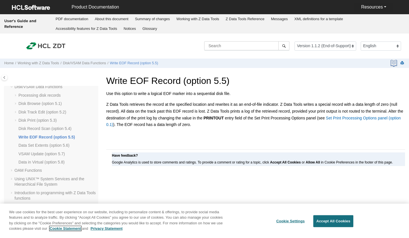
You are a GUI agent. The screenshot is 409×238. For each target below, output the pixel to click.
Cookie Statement (65, 231)
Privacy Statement (107, 231)
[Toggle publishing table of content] (4, 77)
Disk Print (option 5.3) (37, 120)
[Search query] (246, 45)
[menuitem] (71, 19)
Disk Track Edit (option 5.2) (42, 112)
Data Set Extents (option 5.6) (44, 145)
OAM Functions (28, 170)
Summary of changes (152, 19)
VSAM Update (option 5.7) (41, 154)
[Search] (283, 45)
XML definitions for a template (318, 19)
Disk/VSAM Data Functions (84, 63)
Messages (279, 19)
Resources (372, 7)
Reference (245, 19)
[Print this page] (403, 63)
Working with (197, 19)
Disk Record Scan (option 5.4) (45, 128)
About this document (112, 19)
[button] (12, 87)
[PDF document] (394, 63)
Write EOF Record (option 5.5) (134, 63)
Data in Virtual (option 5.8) (41, 162)
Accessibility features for (86, 28)
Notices (130, 28)
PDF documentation (72, 19)
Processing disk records (39, 95)
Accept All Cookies (333, 224)
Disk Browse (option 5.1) (40, 103)
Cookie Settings (290, 224)
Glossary (150, 28)
